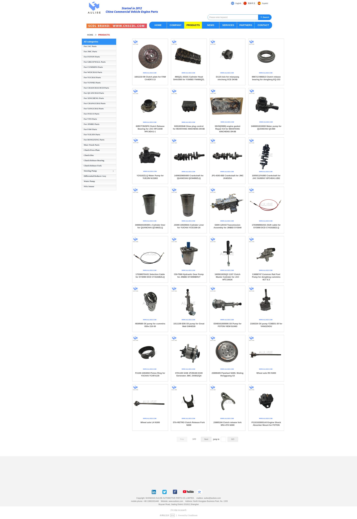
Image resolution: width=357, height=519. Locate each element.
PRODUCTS (104, 35)
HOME (90, 35)
